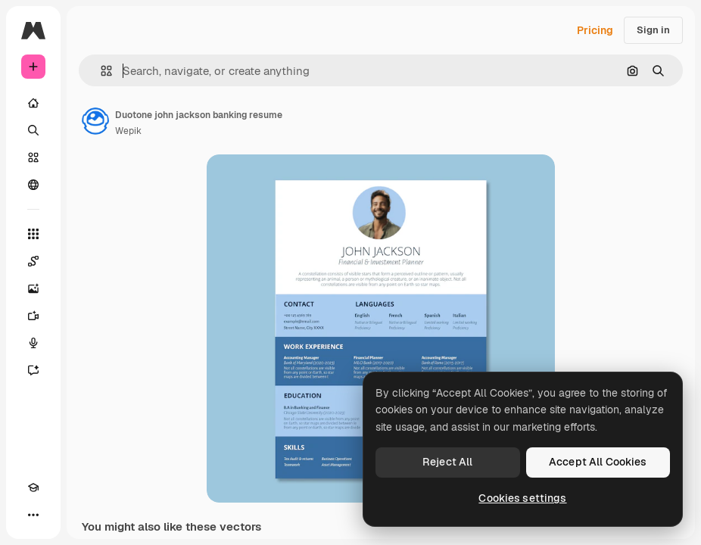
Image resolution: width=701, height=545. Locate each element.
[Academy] (33, 487)
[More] (33, 515)
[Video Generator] (33, 316)
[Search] (33, 130)
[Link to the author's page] (95, 121)
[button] (100, 70)
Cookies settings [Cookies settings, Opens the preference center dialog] (522, 498)
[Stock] (33, 157)
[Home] (33, 103)
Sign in (653, 29)
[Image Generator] (33, 288)
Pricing (595, 30)
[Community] (33, 185)
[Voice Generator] (33, 343)
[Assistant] (33, 370)
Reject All (447, 462)
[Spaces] (33, 261)
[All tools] (33, 234)
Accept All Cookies (598, 462)
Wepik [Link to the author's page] (128, 131)
